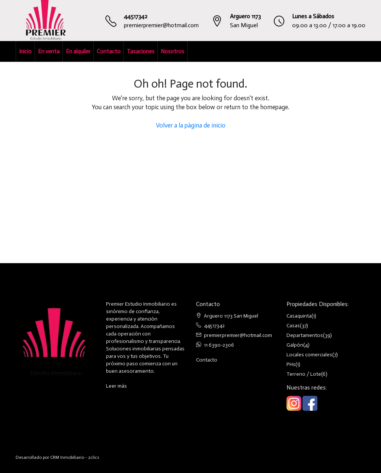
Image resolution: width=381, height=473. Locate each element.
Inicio (25, 51)
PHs (290, 364)
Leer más (116, 386)
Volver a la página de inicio (190, 125)
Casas (293, 325)
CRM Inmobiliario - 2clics (74, 457)
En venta (49, 51)
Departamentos (304, 335)
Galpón (294, 345)
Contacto (109, 51)
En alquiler (78, 51)
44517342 (135, 16)
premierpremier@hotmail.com (161, 25)
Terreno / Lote (303, 374)
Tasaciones (140, 51)
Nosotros (172, 51)
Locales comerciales (309, 354)
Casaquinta (298, 316)
